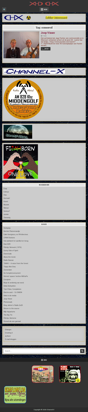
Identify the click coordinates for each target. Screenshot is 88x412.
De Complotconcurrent (12, 273)
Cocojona (7, 279)
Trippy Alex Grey (10, 266)
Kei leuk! (7, 198)
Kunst (6, 201)
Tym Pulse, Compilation (12, 289)
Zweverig (7, 217)
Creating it (9, 333)
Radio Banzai (8, 260)
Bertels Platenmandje (12, 231)
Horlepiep (7, 228)
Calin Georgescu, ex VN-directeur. (16, 234)
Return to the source (11, 308)
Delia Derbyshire (10, 286)
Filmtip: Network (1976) (13, 247)
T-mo (45, 36)
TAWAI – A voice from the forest (16, 263)
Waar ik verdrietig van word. (14, 283)
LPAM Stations (9, 238)
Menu (45, 9)
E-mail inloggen (10, 339)
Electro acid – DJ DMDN (13, 292)
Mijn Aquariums (9, 312)
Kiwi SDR (7, 244)
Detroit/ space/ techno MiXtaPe (16, 276)
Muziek (6, 205)
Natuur (6, 208)
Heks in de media (10, 295)
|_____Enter (45, 49)
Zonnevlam (8, 270)
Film (5, 195)
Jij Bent (8, 336)
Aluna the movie (10, 257)
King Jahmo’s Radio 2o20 (13, 305)
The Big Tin (8, 315)
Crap (5, 188)
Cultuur (6, 192)
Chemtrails (8, 254)
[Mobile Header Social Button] (4, 9)
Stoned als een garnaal (12, 321)
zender (6, 214)
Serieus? (7, 211)
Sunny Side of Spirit (11, 250)
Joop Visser (48, 32)
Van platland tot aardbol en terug (16, 241)
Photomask (8, 302)
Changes (8, 329)
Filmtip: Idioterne (10, 318)
